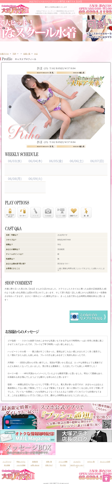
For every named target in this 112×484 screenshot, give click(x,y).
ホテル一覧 (91, 461)
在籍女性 (38, 46)
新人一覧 (85, 46)
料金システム (21, 461)
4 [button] (62, 137)
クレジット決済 (105, 461)
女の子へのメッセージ (77, 465)
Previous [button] (3, 28)
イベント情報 (69, 46)
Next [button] (108, 28)
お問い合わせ (35, 465)
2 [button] (53, 137)
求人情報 (7, 465)
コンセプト (77, 461)
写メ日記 (63, 465)
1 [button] (49, 137)
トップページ (7, 46)
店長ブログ (49, 465)
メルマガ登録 (21, 465)
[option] (56, 28)
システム (23, 46)
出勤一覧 (49, 461)
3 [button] (58, 137)
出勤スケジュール (54, 46)
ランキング (100, 46)
